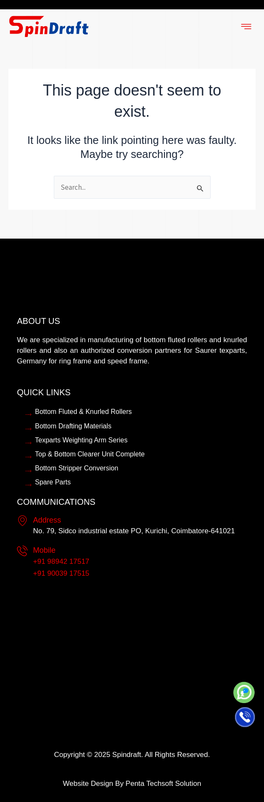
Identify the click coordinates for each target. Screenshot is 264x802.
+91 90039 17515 (61, 573)
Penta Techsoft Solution (163, 783)
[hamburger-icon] (246, 27)
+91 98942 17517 (61, 561)
